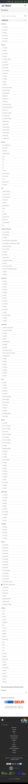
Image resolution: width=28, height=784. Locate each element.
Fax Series (5, 254)
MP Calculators (7, 104)
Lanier (4, 630)
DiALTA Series (6, 249)
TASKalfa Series (6, 315)
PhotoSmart (6, 222)
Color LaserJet (7, 197)
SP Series (5, 274)
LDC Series (5, 303)
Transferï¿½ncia (20, 763)
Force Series (6, 257)
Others (14, 752)
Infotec (5, 628)
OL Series (5, 410)
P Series (4, 312)
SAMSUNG (14, 746)
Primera (5, 664)
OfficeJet (5, 219)
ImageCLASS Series (7, 87)
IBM (3, 625)
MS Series (5, 344)
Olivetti (5, 653)
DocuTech (5, 590)
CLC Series (5, 62)
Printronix (5, 667)
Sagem (4, 673)
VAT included (19, 1)
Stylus (4, 170)
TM (3, 179)
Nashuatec (5, 639)
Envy (4, 208)
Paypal (7, 763)
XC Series (5, 367)
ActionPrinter (6, 145)
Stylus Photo (6, 173)
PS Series (5, 271)
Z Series (4, 375)
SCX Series (5, 514)
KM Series (5, 301)
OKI (14, 742)
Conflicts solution (14, 759)
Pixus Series (6, 124)
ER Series (5, 500)
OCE (4, 647)
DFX (3, 156)
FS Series (5, 298)
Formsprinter (6, 341)
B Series (4, 382)
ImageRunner (6, 93)
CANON (14, 729)
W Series (5, 361)
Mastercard (13, 763)
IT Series (5, 462)
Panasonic (5, 659)
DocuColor (6, 579)
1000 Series (5, 545)
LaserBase (5, 96)
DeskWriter (6, 205)
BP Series (5, 56)
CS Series (5, 333)
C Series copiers (7, 59)
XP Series (5, 184)
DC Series (5, 289)
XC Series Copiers (7, 604)
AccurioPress (6, 232)
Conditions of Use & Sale (17, 758)
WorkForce (6, 182)
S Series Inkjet (6, 127)
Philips (4, 662)
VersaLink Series (7, 598)
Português (7, 1)
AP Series (5, 47)
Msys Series (5, 511)
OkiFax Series (6, 399)
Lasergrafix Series (7, 260)
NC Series (5, 476)
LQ (3, 165)
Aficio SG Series (7, 440)
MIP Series (5, 309)
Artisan (5, 150)
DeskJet (5, 202)
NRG (4, 645)
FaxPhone (5, 73)
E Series (4, 338)
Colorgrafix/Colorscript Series (11, 243)
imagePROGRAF (6, 90)
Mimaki (4, 633)
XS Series (5, 372)
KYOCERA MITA (14, 738)
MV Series (5, 474)
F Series (4, 295)
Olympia (5, 656)
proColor (5, 416)
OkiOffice (5, 405)
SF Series (5, 517)
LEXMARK (14, 740)
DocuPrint (5, 587)
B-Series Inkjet (6, 153)
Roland (5, 670)
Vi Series (5, 320)
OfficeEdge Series (7, 350)
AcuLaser (5, 148)
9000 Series (5, 567)
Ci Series (5, 286)
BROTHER (14, 727)
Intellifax (5, 35)
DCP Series (5, 27)
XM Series (5, 370)
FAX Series (5, 29)
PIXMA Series (6, 121)
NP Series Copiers (7, 113)
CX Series (5, 336)
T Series (4, 358)
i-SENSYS (5, 84)
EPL (3, 159)
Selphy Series (6, 132)
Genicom (5, 622)
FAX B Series (5, 64)
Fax (3, 211)
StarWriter (6, 138)
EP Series (5, 252)
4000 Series (5, 553)
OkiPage (5, 407)
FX (3, 162)
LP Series (5, 263)
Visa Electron (18, 763)
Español (9, 1)
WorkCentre (6, 601)
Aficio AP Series (7, 425)
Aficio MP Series (7, 434)
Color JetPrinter (7, 330)
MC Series (5, 393)
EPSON (14, 731)
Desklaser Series (7, 246)
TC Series (5, 318)
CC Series (5, 284)
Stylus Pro (5, 176)
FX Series (5, 503)
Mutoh (4, 636)
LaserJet (5, 214)
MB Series (5, 390)
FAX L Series (5, 67)
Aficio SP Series (6, 442)
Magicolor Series (7, 266)
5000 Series (5, 556)
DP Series (5, 292)
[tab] (14, 20)
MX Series (5, 347)
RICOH (14, 744)
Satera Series (6, 130)
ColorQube (6, 573)
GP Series (5, 79)
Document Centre (7, 581)
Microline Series (7, 396)
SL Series (5, 520)
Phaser (4, 596)
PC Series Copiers (7, 118)
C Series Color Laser (8, 327)
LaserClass (5, 98)
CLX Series (5, 497)
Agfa (4, 611)
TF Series (5, 538)
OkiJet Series (6, 402)
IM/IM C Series (6, 459)
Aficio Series (6, 437)
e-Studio (5, 535)
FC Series (5, 76)
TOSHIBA (14, 750)
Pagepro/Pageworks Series (10, 269)
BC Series (5, 527)
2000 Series (5, 547)
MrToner (18, 778)
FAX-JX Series (6, 70)
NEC (3, 642)
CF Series (5, 237)
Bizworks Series (7, 448)
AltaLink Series (6, 570)
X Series (4, 364)
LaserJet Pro (6, 216)
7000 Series (5, 562)
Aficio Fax (5, 431)
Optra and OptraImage (9, 353)
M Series (5, 306)
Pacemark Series (7, 413)
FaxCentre (5, 593)
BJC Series (5, 53)
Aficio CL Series (6, 428)
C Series (4, 385)
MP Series (5, 471)
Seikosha (5, 676)
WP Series (5, 41)
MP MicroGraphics (7, 107)
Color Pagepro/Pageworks (10, 240)
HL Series (5, 32)
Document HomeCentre (9, 584)
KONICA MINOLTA (14, 736)
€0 (25, 1)
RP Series (5, 485)
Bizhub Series (6, 235)
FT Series (5, 454)
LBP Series (5, 101)
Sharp (4, 679)
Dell (4, 613)
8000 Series (5, 564)
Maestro (15, 763)
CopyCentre (6, 576)
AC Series (5, 423)
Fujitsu (4, 619)
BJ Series (5, 50)
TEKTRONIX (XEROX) (14, 748)
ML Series (5, 509)
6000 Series (5, 559)
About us (7, 758)
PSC (3, 225)
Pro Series (5, 482)
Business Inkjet (6, 191)
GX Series (5, 457)
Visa (10, 763)
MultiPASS (5, 110)
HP (14, 733)
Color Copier (6, 194)
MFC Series (5, 38)
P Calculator (6, 115)
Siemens (5, 681)
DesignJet (5, 200)
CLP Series (5, 494)
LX (3, 167)
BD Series (5, 529)
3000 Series (5, 550)
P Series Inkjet (6, 355)
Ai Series (5, 281)
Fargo (4, 616)
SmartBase (5, 135)
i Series (4, 81)
